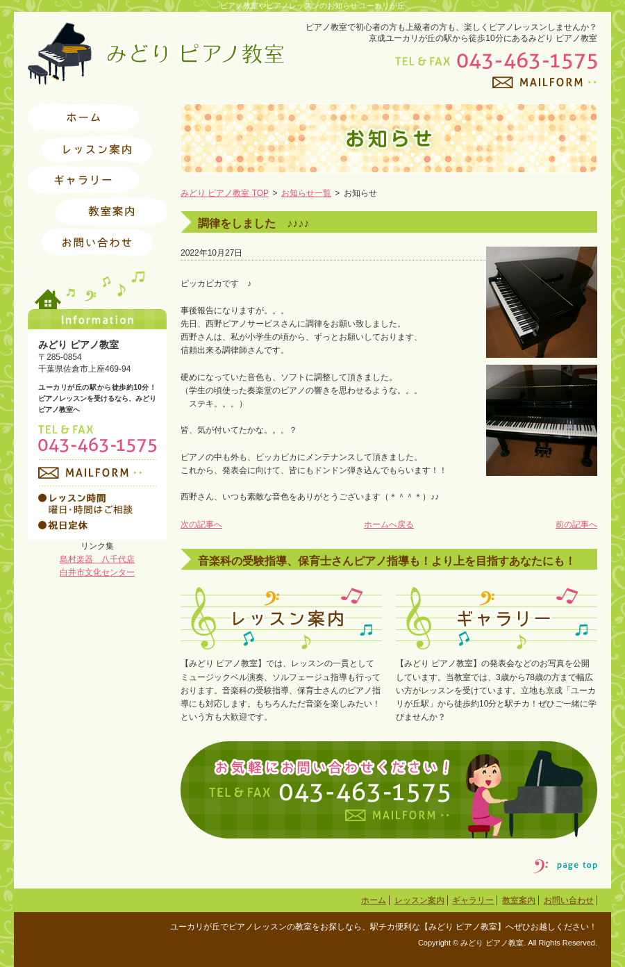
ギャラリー (473, 900)
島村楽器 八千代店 (97, 559)
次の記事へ (201, 524)
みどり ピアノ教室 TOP (225, 193)
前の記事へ (576, 524)
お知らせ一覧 (306, 193)
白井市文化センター (97, 572)
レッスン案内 (419, 900)
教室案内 (518, 900)
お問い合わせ (569, 900)
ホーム (373, 900)
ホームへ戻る (389, 524)
